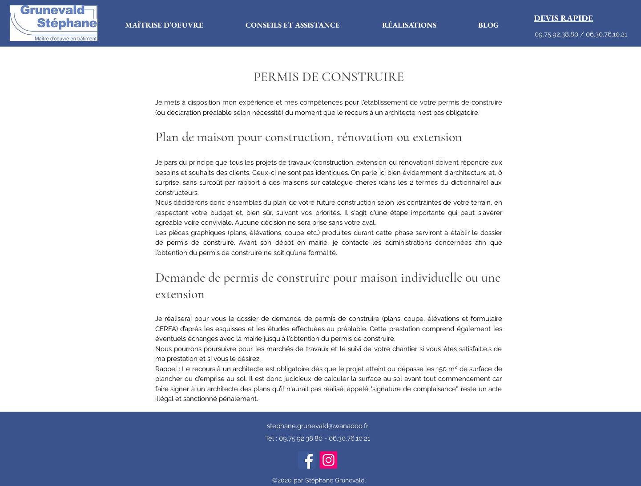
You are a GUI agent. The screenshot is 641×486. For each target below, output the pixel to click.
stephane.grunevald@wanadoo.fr (317, 426)
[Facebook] (306, 460)
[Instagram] (328, 460)
